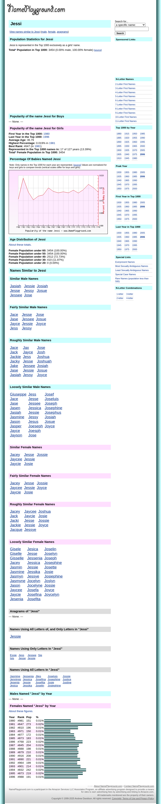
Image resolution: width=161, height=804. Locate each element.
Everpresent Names (125, 262)
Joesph (34, 430)
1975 (134, 154)
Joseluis (52, 399)
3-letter (129, 294)
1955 (134, 138)
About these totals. (20, 244)
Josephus (53, 412)
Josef (49, 394)
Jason (15, 421)
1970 (134, 150)
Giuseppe (18, 394)
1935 (126, 150)
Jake (14, 366)
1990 (142, 138)
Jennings (15, 679)
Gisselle (17, 558)
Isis (12, 658)
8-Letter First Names (125, 108)
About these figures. (21, 711)
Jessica (34, 408)
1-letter (120, 294)
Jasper (15, 426)
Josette (50, 567)
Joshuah (44, 361)
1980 (47, 133)
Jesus (33, 421)
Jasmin (16, 567)
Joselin (50, 549)
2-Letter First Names (125, 84)
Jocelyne (35, 585)
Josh (41, 352)
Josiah (42, 286)
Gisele (15, 549)
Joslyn (49, 581)
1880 (119, 133)
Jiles (38, 676)
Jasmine (17, 417)
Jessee (16, 295)
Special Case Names (125, 274)
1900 (119, 150)
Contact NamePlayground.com (139, 786)
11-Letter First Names (126, 121)
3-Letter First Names (125, 88)
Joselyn (50, 553)
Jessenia (35, 558)
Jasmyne (17, 581)
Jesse (15, 290)
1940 (126, 154)
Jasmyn (16, 576)
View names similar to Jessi (24, 31)
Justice (67, 679)
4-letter (129, 298)
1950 (134, 133)
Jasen (15, 408)
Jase (14, 319)
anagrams (62, 31)
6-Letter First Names (125, 100)
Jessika (33, 572)
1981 (52, 143)
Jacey (15, 454)
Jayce (15, 323)
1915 (126, 133)
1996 (46, 136)
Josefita (33, 599)
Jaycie (15, 463)
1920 (126, 138)
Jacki (14, 520)
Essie (13, 655)
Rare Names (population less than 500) (132, 280)
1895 (119, 146)
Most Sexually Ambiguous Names (131, 266)
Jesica (32, 549)
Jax (26, 347)
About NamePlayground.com (108, 786)
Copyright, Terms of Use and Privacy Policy (133, 798)
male (44, 31)
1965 (134, 146)
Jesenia (16, 599)
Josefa (33, 590)
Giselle (16, 553)
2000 (142, 146)
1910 (119, 158)
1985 (142, 133)
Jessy (29, 290)
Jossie (42, 454)
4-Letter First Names (125, 92)
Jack (14, 352)
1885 (119, 138)
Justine (67, 682)
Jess (14, 328)
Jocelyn (33, 581)
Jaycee (16, 459)
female (52, 31)
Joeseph (35, 426)
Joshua (43, 356)
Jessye (30, 529)
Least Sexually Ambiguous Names (132, 270)
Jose (28, 295)
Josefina (34, 594)
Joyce (41, 323)
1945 (126, 158)
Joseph (51, 403)
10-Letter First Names (126, 117)
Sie (40, 655)
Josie (28, 463)
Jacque (16, 529)
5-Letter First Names (125, 96)
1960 (134, 142)
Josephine (53, 408)
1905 (119, 154)
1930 (126, 146)
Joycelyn (51, 594)
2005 (142, 150)
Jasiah (15, 286)
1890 (119, 142)
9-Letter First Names (125, 113)
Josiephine (53, 576)
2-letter (120, 298)
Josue (42, 290)
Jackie (15, 356)
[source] (98, 50)
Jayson (16, 435)
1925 (126, 142)
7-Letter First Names (125, 104)
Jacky (15, 361)
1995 (142, 142)
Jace (14, 314)
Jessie (29, 286)
